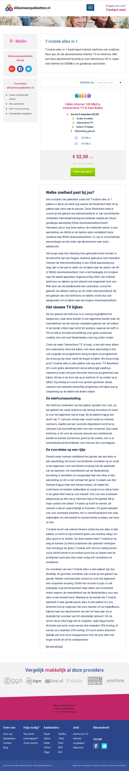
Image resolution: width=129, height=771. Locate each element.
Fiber (60, 743)
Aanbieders (9, 738)
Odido (47, 743)
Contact (7, 743)
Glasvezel (78, 747)
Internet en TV (80, 734)
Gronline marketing (118, 765)
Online (47, 738)
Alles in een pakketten (27, 8)
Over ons (8, 734)
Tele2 (61, 738)
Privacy (95, 765)
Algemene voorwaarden (82, 765)
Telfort (47, 747)
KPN (60, 747)
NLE (60, 752)
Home (9, 17)
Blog (5, 747)
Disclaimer (104, 765)
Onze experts (31, 743)
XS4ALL (62, 734)
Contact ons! (116, 10)
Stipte (47, 734)
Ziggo (47, 752)
